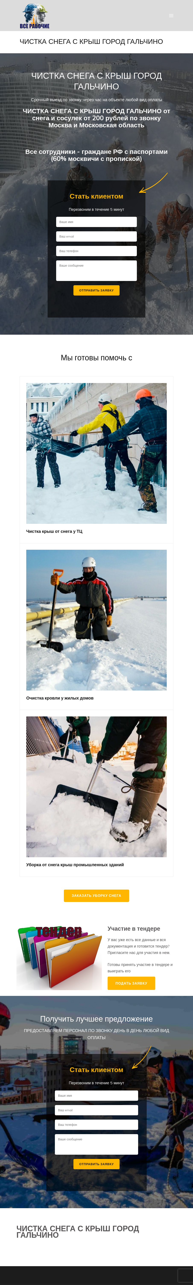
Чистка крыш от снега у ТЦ (54, 531)
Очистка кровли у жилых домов (60, 698)
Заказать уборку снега (96, 895)
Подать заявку (131, 983)
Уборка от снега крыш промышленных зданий (75, 865)
